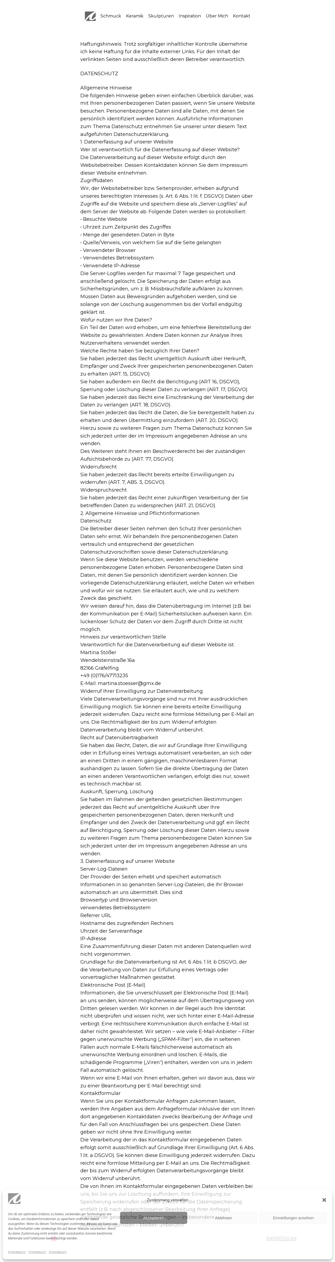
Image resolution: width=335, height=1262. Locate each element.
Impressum (17, 1252)
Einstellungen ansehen (293, 1218)
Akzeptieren (153, 1218)
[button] (324, 1200)
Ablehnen (223, 1218)
